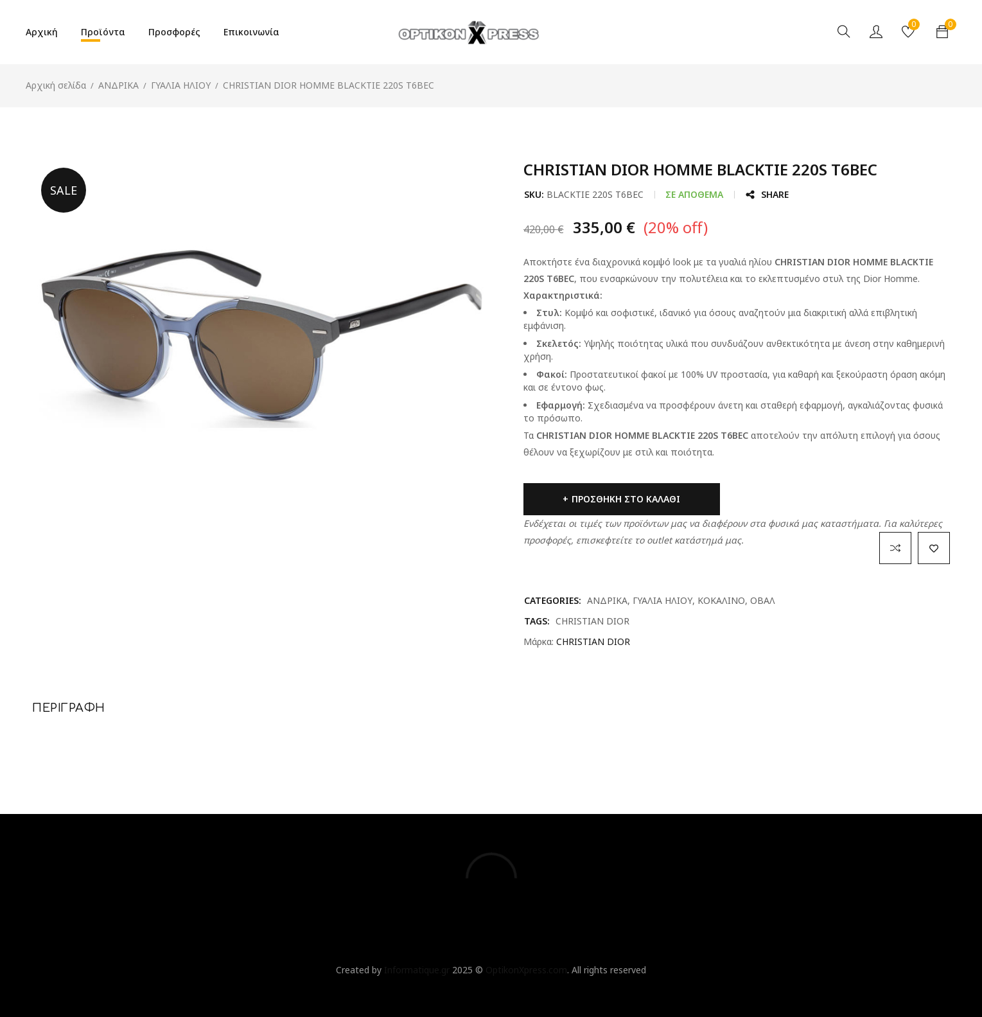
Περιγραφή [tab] (68, 708)
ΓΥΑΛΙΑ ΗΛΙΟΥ (181, 85)
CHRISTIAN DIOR (592, 621)
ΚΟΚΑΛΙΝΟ (721, 600)
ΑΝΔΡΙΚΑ (118, 85)
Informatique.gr (417, 970)
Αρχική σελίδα (56, 85)
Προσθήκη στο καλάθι (617, 499)
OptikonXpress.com (526, 970)
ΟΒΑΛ (762, 600)
